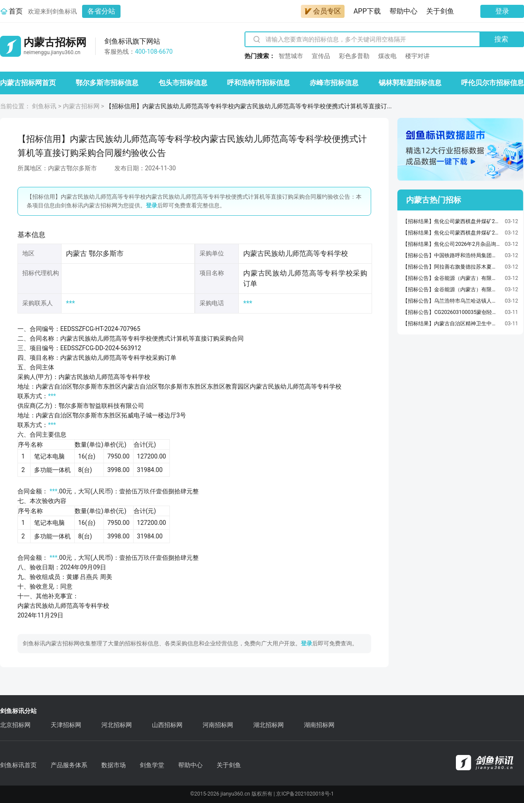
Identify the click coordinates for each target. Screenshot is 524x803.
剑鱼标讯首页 (18, 765)
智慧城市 (291, 55)
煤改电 (387, 55)
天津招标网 (66, 724)
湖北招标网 (268, 724)
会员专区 (322, 11)
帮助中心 (403, 11)
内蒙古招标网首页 (28, 83)
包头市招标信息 (183, 83)
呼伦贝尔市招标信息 (492, 83)
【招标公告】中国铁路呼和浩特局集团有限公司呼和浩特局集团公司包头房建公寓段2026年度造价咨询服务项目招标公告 (451, 255)
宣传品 (321, 55)
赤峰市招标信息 (334, 83)
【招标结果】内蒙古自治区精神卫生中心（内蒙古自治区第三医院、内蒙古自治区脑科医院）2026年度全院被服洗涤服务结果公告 (451, 324)
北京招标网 (15, 724)
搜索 (501, 39)
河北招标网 (116, 724)
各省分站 (101, 11)
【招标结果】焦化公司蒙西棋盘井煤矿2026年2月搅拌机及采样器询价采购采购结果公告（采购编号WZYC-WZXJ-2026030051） (451, 221)
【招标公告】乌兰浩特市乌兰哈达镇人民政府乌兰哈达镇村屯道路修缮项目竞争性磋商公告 (451, 301)
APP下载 (367, 11)
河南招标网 (218, 724)
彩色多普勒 (354, 55)
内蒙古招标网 (81, 106)
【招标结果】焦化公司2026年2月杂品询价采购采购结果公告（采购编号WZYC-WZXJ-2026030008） (451, 244)
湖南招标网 (319, 724)
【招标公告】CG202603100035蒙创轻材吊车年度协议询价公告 (451, 312)
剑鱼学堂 (152, 765)
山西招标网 (167, 724)
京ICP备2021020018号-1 (305, 794)
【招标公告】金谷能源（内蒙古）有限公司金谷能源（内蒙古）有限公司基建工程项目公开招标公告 (451, 289)
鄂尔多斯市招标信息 (107, 83)
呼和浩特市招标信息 (258, 83)
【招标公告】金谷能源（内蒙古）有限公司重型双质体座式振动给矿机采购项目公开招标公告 (451, 278)
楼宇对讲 (417, 55)
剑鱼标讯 (44, 106)
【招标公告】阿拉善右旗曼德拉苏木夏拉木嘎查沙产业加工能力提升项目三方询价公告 (451, 267)
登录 (502, 11)
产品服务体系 (69, 765)
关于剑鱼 (440, 11)
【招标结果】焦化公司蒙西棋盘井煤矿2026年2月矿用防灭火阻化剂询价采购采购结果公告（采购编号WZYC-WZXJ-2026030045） (451, 233)
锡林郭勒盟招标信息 (410, 83)
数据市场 (113, 765)
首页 (16, 11)
